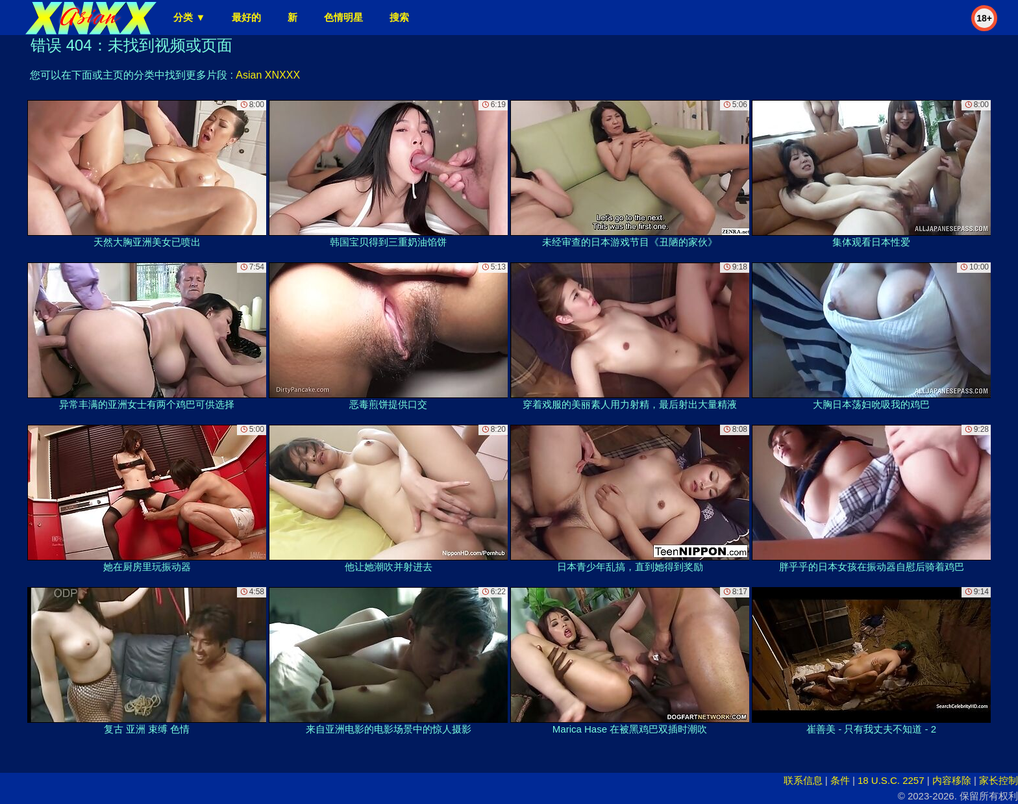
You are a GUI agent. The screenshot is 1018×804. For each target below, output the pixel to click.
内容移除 (951, 780)
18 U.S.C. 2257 (891, 780)
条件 (840, 780)
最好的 (246, 17)
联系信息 (803, 780)
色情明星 (343, 17)
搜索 (399, 17)
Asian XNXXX (268, 75)
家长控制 (998, 780)
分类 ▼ (189, 17)
